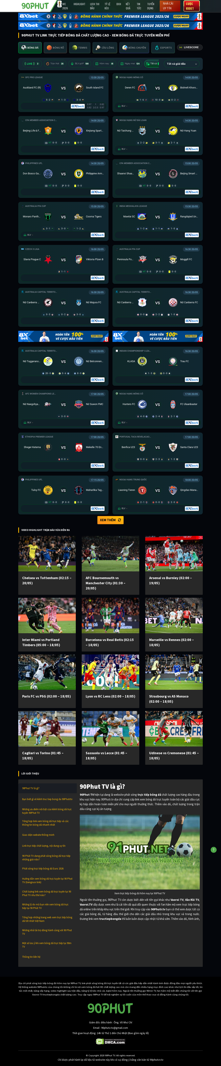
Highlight (79, 4)
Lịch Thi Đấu (94, 6)
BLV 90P (79, 63)
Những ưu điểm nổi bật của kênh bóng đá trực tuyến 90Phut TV (47, 811)
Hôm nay (104, 63)
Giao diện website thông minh (38, 835)
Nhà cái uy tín (168, 6)
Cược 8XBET (190, 6)
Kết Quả (128, 6)
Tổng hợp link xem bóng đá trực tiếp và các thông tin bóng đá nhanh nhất (45, 822)
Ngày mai (130, 63)
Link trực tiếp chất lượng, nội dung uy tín (43, 845)
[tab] (30, 47)
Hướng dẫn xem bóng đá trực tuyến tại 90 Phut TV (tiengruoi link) (47, 880)
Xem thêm (110, 520)
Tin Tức (139, 6)
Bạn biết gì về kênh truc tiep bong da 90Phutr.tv (47, 799)
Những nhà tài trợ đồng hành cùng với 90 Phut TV (47, 932)
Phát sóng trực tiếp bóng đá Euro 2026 (42, 868)
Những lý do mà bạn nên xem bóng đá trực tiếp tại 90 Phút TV (45, 906)
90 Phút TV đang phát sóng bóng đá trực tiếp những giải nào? (46, 857)
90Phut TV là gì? (30, 788)
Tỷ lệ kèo (107, 6)
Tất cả (154, 63)
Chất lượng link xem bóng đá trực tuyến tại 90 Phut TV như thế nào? (46, 893)
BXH (118, 4)
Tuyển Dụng (150, 6)
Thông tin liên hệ (31, 957)
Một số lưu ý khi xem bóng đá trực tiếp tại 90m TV (46, 944)
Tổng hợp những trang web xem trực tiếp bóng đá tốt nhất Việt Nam (47, 919)
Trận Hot (55, 63)
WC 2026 (65, 6)
